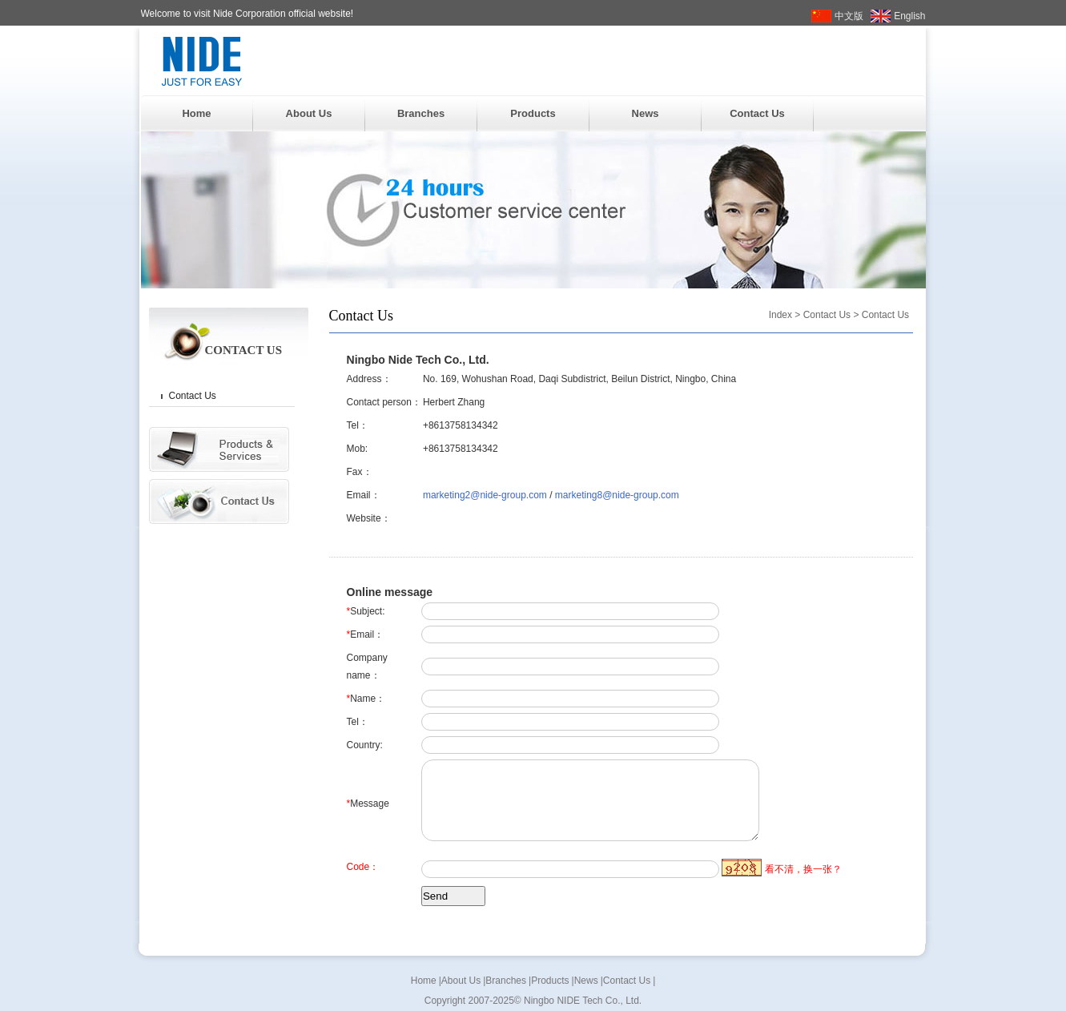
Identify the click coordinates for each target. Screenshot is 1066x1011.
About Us (309, 113)
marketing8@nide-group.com (617, 495)
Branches (421, 113)
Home (196, 113)
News (645, 113)
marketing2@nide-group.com (485, 495)
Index (780, 314)
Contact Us (757, 113)
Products (532, 113)
